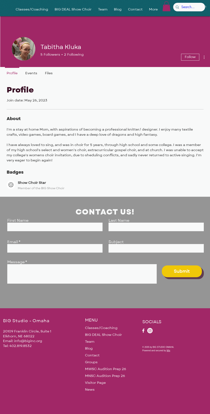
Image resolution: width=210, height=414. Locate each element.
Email (12, 242)
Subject (116, 242)
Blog (89, 348)
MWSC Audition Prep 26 (105, 369)
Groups (91, 362)
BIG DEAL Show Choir (103, 335)
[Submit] (182, 271)
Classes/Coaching (101, 328)
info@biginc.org (28, 341)
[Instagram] (150, 330)
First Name (17, 221)
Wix (168, 350)
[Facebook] (143, 330)
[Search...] (188, 7)
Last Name (119, 221)
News (90, 389)
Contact (92, 355)
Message (16, 262)
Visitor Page (95, 383)
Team (89, 342)
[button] (166, 6)
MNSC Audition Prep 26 (105, 376)
